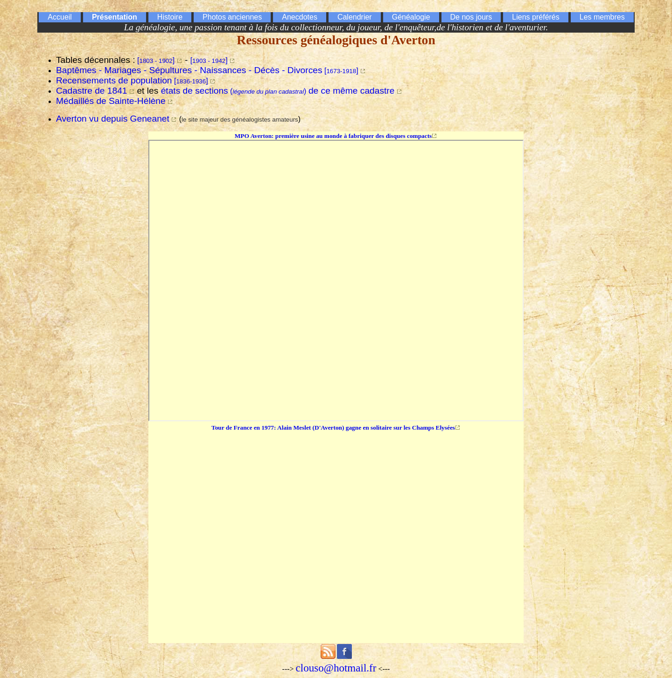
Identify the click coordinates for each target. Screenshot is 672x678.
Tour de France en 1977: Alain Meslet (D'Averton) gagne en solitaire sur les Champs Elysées (333, 427)
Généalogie (411, 17)
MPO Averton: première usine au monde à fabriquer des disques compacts (333, 135)
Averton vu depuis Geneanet (112, 118)
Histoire (169, 17)
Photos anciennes (232, 17)
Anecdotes (299, 17)
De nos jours (471, 17)
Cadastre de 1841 (91, 91)
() (278, 91)
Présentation (114, 17)
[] (156, 60)
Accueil (60, 17)
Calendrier (354, 17)
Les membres (602, 17)
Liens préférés (535, 17)
